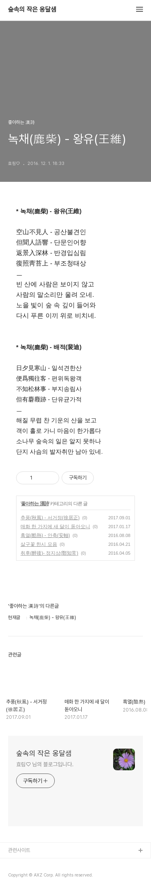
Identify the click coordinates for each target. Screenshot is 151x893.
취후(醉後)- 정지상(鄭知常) (49, 553)
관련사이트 (19, 850)
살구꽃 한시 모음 (39, 544)
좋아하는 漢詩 (34, 503)
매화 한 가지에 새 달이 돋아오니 (55, 526)
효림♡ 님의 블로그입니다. (45, 764)
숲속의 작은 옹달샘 (32, 9)
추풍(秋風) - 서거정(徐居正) (50, 518)
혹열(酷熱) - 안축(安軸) (45, 535)
